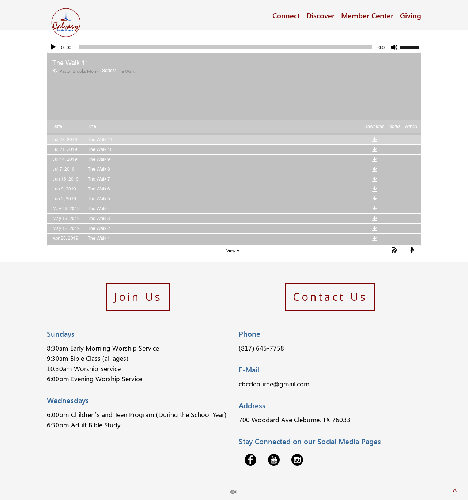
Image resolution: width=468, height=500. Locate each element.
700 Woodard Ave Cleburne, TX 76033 (294, 419)
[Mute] (394, 47)
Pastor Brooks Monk (79, 71)
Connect (286, 15)
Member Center (367, 15)
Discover (320, 15)
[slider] (226, 47)
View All (234, 250)
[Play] (53, 47)
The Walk (126, 71)
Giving (410, 15)
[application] (234, 47)
